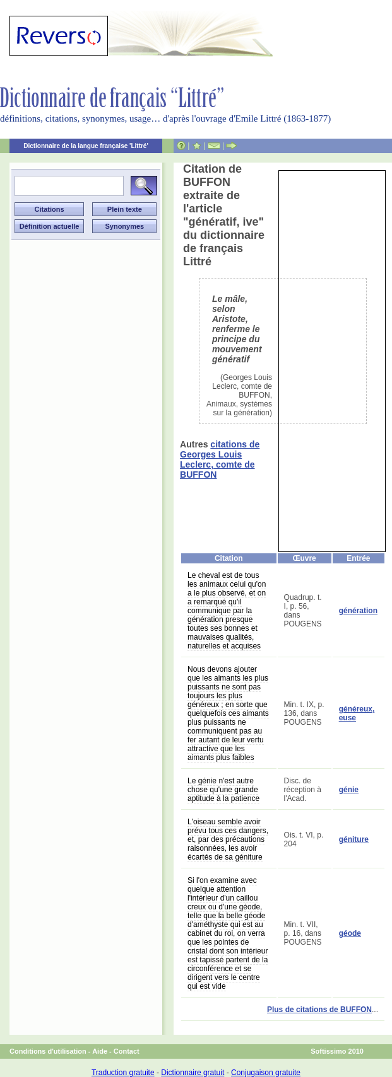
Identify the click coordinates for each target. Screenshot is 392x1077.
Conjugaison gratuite (265, 1072)
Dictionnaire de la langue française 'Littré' (85, 145)
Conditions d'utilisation (47, 1051)
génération (358, 610)
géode (350, 933)
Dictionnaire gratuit (192, 1072)
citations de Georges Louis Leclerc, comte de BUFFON (219, 459)
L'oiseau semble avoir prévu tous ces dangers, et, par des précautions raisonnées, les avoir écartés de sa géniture (227, 839)
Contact (127, 1051)
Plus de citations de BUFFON (319, 1009)
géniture (354, 839)
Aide (99, 1051)
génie (349, 789)
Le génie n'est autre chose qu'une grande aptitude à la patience (223, 789)
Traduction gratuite (123, 1072)
